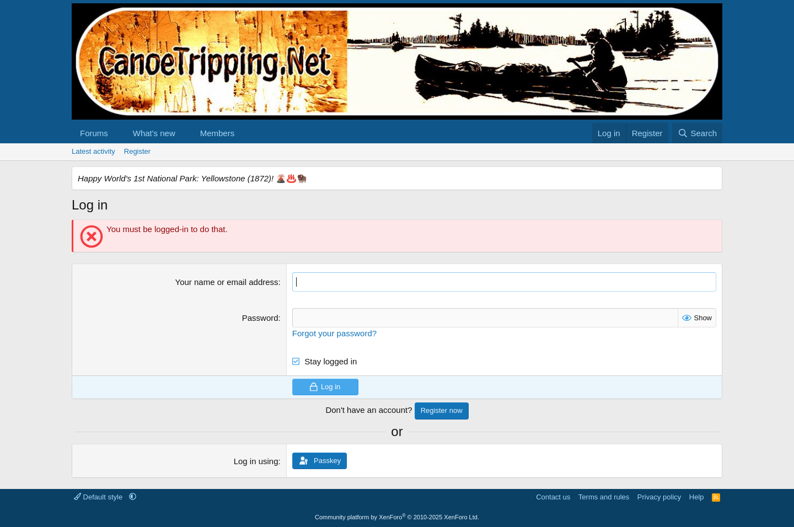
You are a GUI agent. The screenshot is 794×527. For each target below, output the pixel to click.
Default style (99, 497)
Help (696, 497)
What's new (154, 133)
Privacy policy (659, 497)
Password (260, 317)
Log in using (256, 461)
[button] (117, 133)
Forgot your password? (334, 333)
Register (137, 151)
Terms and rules (603, 497)
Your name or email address (226, 282)
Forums (94, 133)
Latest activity (93, 151)
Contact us (553, 497)
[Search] (697, 133)
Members (217, 133)
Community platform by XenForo (397, 517)
